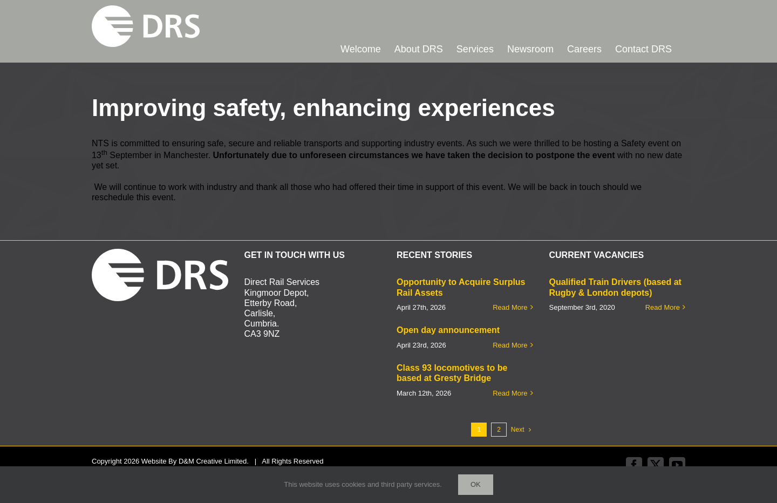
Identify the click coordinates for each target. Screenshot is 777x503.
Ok (476, 484)
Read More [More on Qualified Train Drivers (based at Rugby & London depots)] (662, 307)
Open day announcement (448, 330)
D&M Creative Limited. (214, 461)
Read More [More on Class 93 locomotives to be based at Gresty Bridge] (510, 393)
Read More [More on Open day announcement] (510, 345)
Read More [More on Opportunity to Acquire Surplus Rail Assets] (510, 307)
